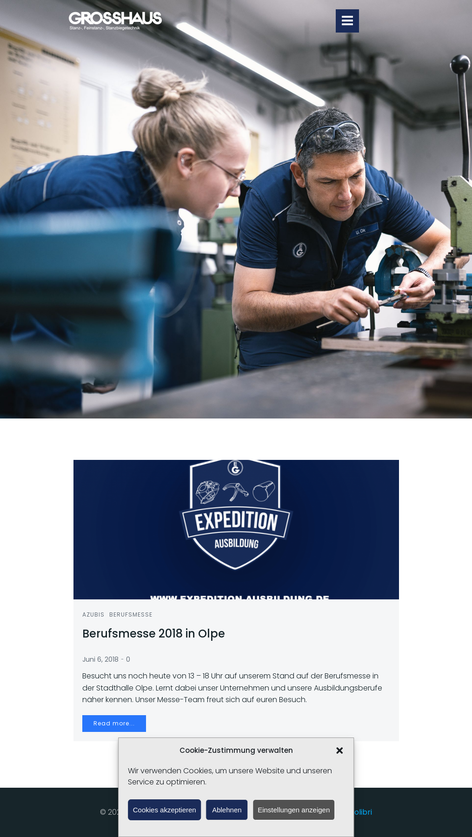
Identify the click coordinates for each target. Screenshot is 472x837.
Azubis (94, 615)
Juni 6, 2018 (101, 659)
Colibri (360, 812)
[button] (339, 750)
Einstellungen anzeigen (294, 810)
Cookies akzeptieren (164, 810)
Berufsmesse (131, 615)
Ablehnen (226, 810)
